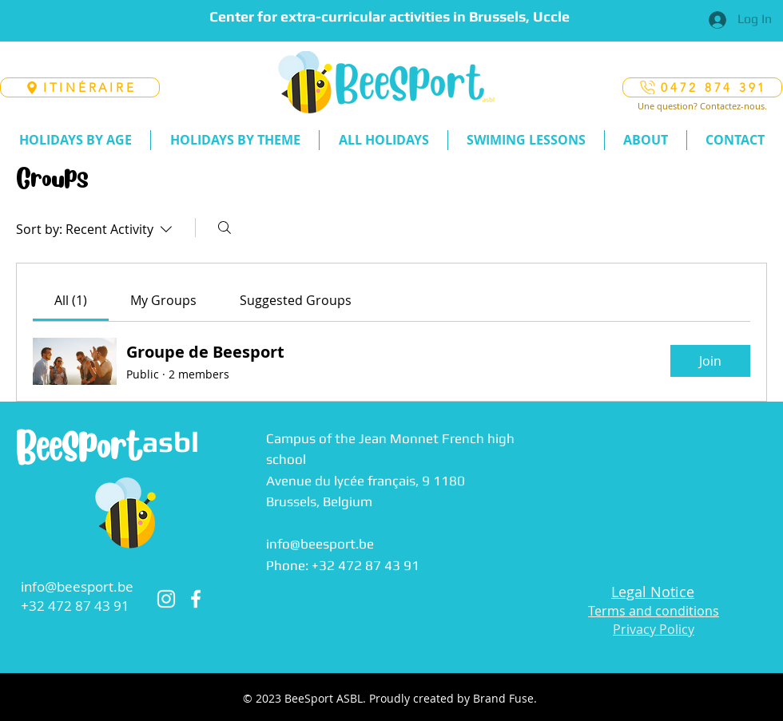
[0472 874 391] (702, 87)
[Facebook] (196, 599)
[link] (70, 300)
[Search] (224, 227)
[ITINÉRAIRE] (80, 87)
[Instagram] (166, 599)
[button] (75, 140)
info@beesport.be (77, 586)
